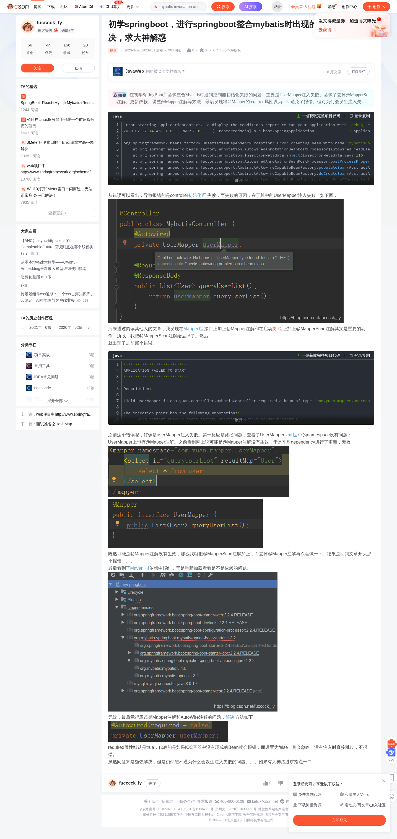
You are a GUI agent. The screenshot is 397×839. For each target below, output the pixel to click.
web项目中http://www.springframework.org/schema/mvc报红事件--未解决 (65, 415)
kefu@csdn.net (265, 801)
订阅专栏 (358, 72)
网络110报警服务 (170, 815)
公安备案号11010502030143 (160, 809)
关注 (152, 783)
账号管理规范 (253, 815)
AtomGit (83, 6)
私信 (78, 68)
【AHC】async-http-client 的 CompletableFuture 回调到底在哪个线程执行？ (57, 247)
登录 (277, 6)
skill (24, 285)
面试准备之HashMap (54, 424)
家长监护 (149, 815)
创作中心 (349, 6)
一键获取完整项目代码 (321, 116)
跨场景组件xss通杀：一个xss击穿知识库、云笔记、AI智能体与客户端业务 (57, 297)
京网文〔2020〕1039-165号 (235, 809)
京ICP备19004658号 (198, 809)
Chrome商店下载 (229, 815)
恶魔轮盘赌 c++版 (36, 277)
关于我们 (151, 801)
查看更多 (57, 213)
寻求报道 (204, 801)
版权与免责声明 (276, 815)
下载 (51, 6)
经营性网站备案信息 (273, 809)
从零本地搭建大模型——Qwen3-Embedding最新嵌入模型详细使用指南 (54, 265)
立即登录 (236, 52)
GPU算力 (111, 5)
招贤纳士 (169, 801)
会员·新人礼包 (306, 6)
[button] (23, 327)
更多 (132, 6)
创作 (376, 6)
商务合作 (187, 801)
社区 (64, 6)
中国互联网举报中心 (200, 815)
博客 (37, 6)
